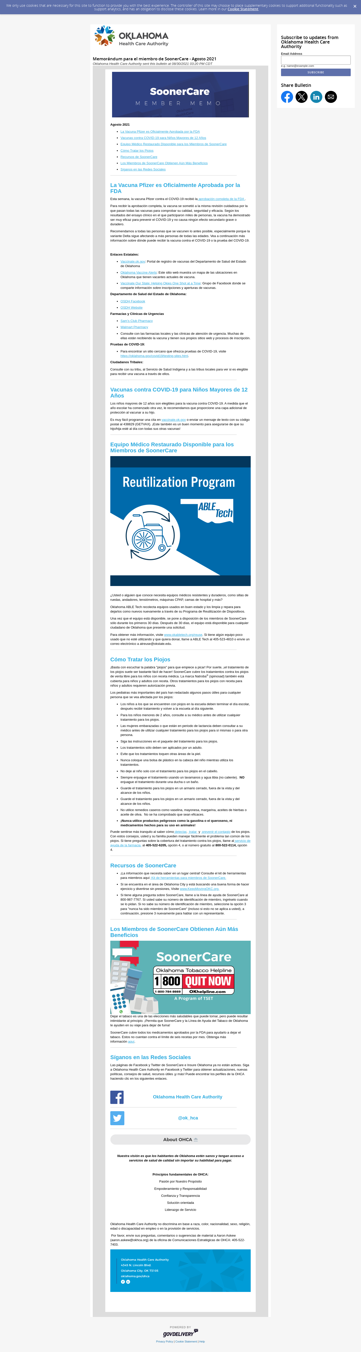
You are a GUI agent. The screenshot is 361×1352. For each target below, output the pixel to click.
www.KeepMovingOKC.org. (200, 889)
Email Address (291, 54)
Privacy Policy (164, 1341)
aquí (131, 1041)
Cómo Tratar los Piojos (137, 150)
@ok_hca (188, 1117)
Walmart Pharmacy (134, 327)
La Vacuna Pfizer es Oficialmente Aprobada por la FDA (160, 131)
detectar (180, 832)
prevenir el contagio (215, 832)
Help (202, 1341)
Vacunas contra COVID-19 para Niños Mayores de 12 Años (163, 138)
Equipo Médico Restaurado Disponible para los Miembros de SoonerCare (174, 144)
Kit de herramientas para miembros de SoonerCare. (188, 878)
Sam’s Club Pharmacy (137, 321)
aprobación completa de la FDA (221, 199)
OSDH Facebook (133, 301)
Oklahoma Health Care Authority (187, 1096)
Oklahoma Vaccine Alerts (139, 272)
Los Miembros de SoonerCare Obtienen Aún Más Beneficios (164, 163)
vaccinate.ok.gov (173, 420)
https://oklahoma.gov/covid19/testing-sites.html (154, 356)
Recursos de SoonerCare (139, 157)
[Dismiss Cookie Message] (354, 5)
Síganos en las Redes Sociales (143, 169)
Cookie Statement (243, 9)
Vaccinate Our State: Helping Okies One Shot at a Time (161, 283)
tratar (193, 832)
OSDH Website (132, 307)
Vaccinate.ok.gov (133, 261)
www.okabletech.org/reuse (183, 635)
